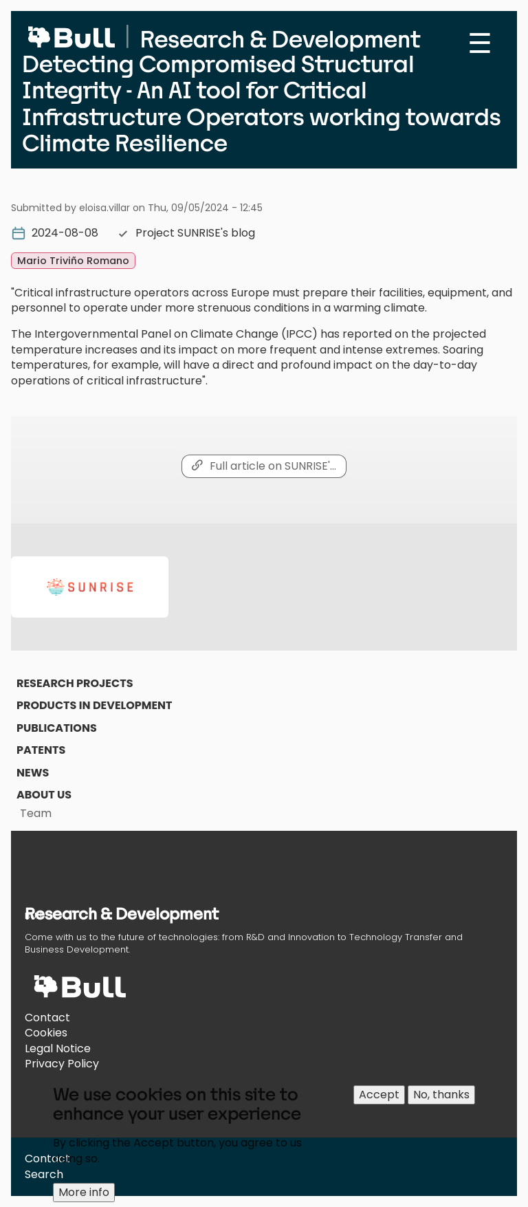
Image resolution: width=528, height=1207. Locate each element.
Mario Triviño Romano (73, 261)
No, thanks (441, 1100)
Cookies (46, 1033)
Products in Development (94, 705)
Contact (47, 1017)
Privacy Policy (62, 1064)
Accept (379, 1100)
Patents (40, 750)
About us (44, 795)
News (32, 773)
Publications (56, 728)
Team (36, 813)
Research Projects (74, 683)
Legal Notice (58, 1048)
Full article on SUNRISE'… (273, 466)
